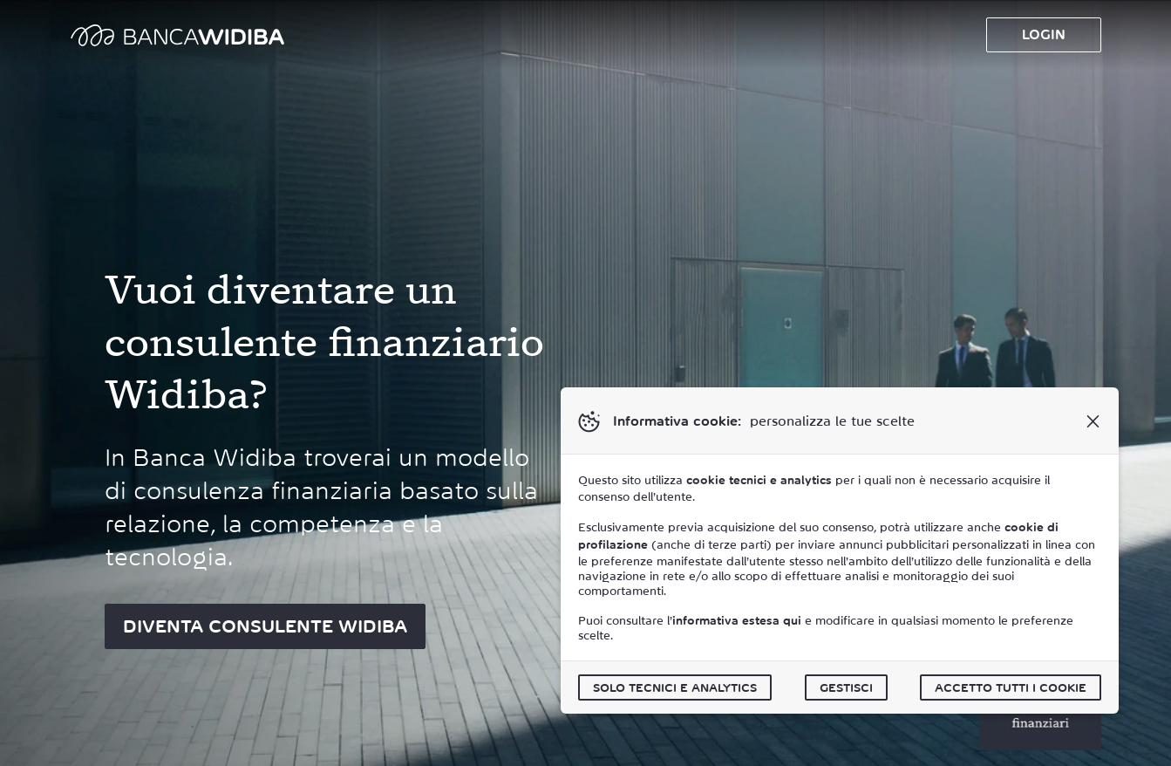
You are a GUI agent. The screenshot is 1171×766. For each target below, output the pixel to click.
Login (1043, 34)
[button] (1092, 421)
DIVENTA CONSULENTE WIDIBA (265, 626)
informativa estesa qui (736, 620)
